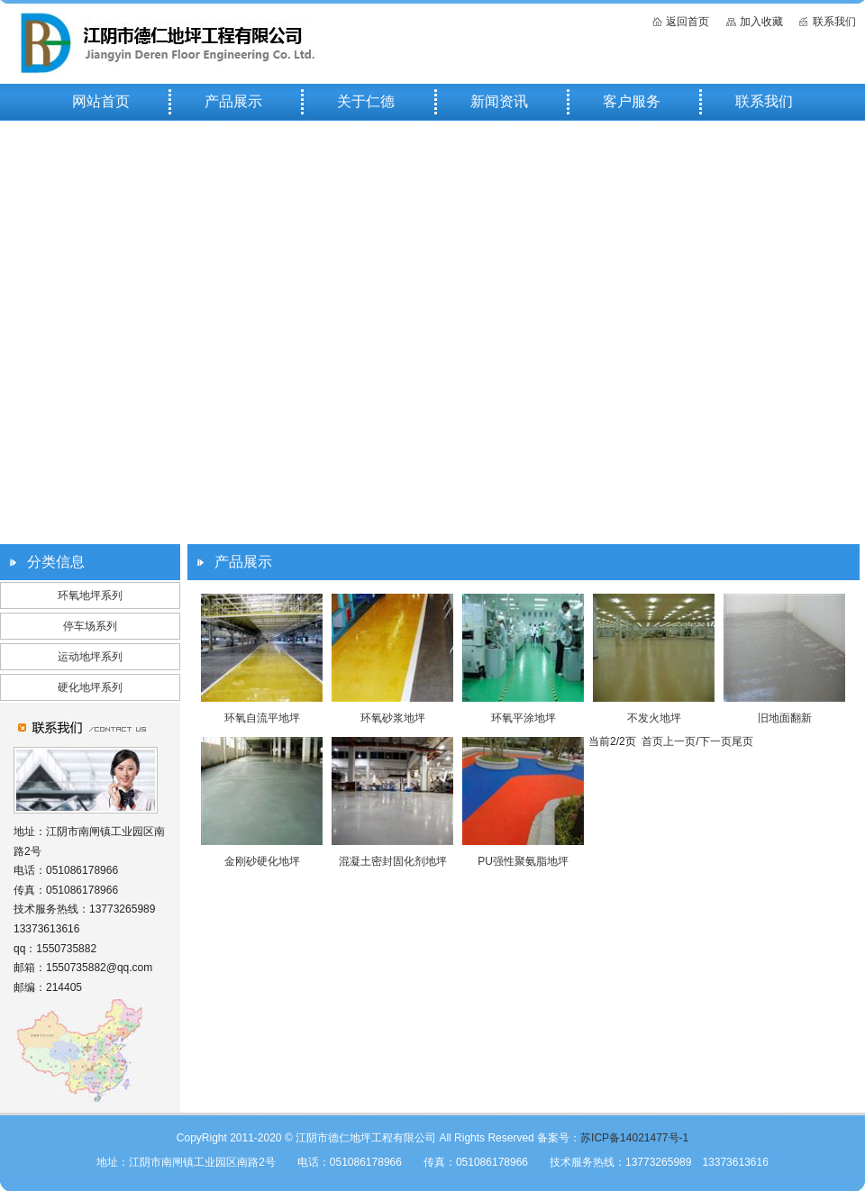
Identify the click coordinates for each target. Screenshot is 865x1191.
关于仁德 (366, 101)
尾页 (742, 741)
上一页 (679, 741)
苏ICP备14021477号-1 (634, 1138)
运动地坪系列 (90, 656)
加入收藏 (761, 21)
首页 (652, 741)
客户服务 (631, 101)
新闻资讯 (499, 101)
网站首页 (101, 101)
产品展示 (233, 101)
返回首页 (687, 21)
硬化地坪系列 (90, 687)
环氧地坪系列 (90, 595)
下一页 (715, 741)
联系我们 (834, 21)
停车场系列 (90, 626)
